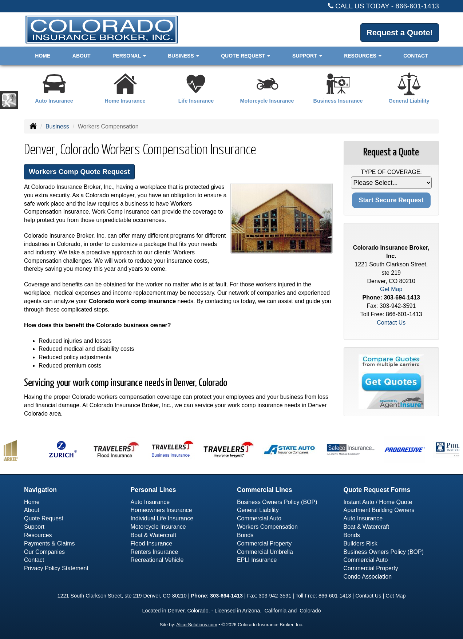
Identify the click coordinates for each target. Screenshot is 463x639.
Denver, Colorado (188, 611)
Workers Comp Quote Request (79, 171)
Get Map (391, 289)
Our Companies (44, 552)
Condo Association (368, 576)
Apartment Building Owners (379, 510)
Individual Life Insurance (162, 518)
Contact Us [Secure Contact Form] (391, 323)
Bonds (245, 535)
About (81, 56)
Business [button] (183, 56)
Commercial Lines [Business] (264, 489)
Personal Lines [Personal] (153, 489)
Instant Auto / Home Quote (378, 502)
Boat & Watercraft (154, 535)
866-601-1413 (417, 6)
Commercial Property (264, 543)
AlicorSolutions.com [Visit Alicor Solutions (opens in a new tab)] (196, 624)
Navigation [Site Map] (40, 489)
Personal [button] (129, 56)
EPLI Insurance (257, 560)
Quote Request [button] (245, 56)
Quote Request (43, 518)
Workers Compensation (267, 527)
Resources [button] (362, 56)
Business (57, 126)
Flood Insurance (152, 543)
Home (42, 56)
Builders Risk (360, 543)
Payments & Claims (49, 543)
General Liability (258, 510)
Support (34, 527)
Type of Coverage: (391, 172)
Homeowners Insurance (161, 510)
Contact (415, 56)
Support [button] (307, 56)
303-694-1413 (402, 297)
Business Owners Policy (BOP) (277, 502)
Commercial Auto (259, 518)
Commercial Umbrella (265, 552)
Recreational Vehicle (157, 560)
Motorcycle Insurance (158, 527)
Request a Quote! (400, 32)
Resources (38, 535)
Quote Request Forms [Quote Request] (377, 489)
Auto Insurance (150, 502)
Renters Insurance (154, 552)
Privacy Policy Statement (56, 568)
